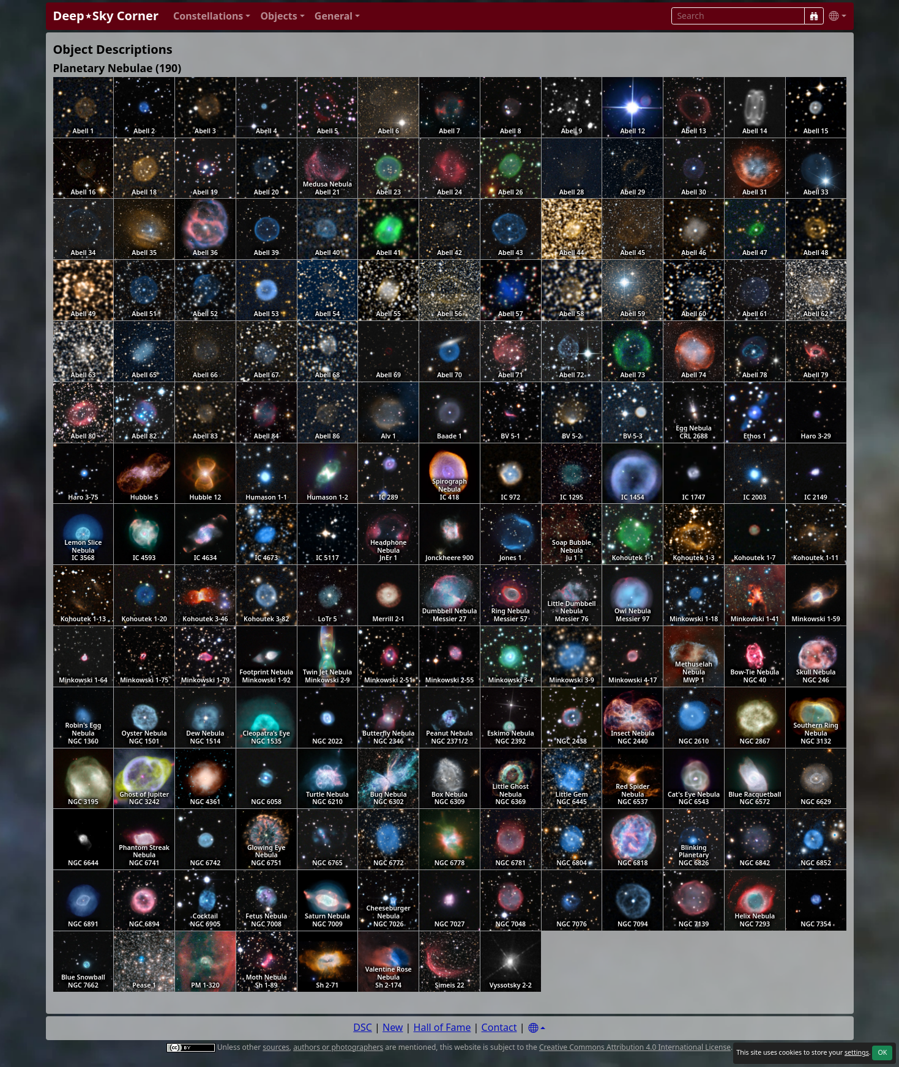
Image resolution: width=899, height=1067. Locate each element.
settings (857, 1052)
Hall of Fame (442, 1027)
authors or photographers (338, 1047)
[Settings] (537, 1028)
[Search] (814, 15)
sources (276, 1047)
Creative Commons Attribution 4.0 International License (635, 1047)
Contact (499, 1027)
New (392, 1027)
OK (882, 1052)
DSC (362, 1027)
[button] (212, 16)
